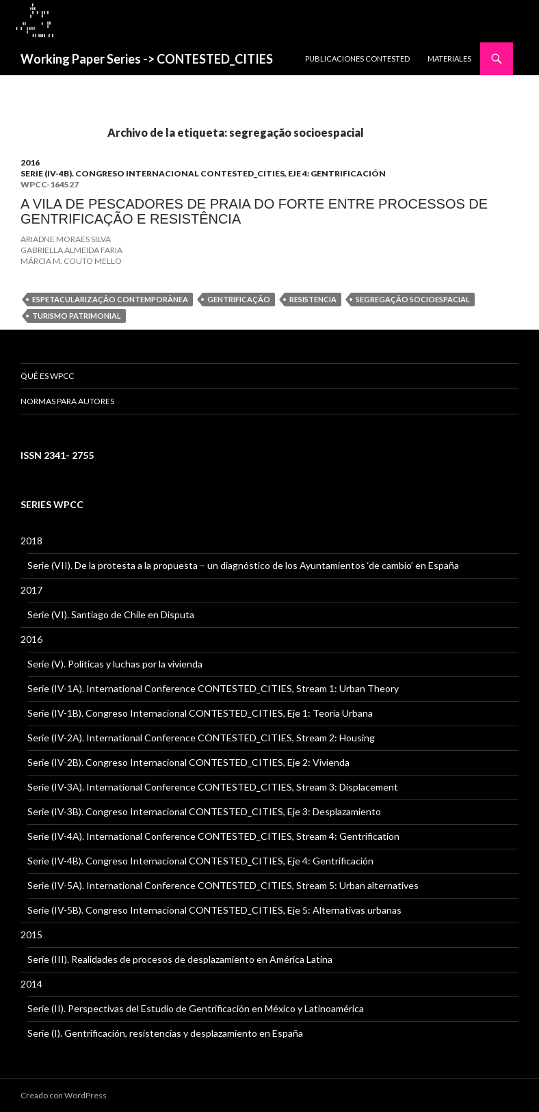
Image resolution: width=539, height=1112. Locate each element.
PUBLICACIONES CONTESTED (357, 58)
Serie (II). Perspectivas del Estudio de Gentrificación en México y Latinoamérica (195, 1008)
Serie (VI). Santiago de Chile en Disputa (110, 614)
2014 (31, 984)
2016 (30, 162)
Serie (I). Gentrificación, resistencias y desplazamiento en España (165, 1033)
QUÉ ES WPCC (47, 376)
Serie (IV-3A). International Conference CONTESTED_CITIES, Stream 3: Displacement (212, 787)
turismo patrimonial (76, 315)
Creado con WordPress (64, 1095)
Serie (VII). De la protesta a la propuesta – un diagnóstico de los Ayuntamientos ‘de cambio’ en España (243, 565)
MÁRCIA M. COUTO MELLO (71, 261)
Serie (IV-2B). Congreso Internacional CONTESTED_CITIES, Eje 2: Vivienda (188, 762)
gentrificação (238, 299)
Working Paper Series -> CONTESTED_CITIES (147, 58)
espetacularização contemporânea (110, 299)
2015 (31, 934)
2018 (31, 540)
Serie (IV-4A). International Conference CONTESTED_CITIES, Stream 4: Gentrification (213, 836)
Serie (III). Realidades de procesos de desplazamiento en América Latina (179, 959)
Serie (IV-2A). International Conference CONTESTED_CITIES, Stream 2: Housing (201, 737)
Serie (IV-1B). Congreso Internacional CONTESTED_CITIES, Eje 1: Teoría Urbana (200, 713)
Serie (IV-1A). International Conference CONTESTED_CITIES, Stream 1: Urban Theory (213, 688)
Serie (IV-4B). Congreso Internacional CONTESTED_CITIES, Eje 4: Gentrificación (203, 173)
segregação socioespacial (413, 299)
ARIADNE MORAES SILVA (66, 239)
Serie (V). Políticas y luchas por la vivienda (114, 664)
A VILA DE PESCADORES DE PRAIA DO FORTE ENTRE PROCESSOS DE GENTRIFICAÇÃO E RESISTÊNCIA (254, 211)
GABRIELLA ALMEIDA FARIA (71, 250)
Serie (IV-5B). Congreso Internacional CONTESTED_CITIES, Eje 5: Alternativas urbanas (214, 910)
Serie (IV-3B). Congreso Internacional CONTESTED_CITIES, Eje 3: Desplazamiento (204, 811)
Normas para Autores (67, 401)
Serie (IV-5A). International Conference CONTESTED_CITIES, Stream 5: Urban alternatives (223, 885)
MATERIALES (449, 58)
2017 (31, 590)
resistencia (313, 299)
